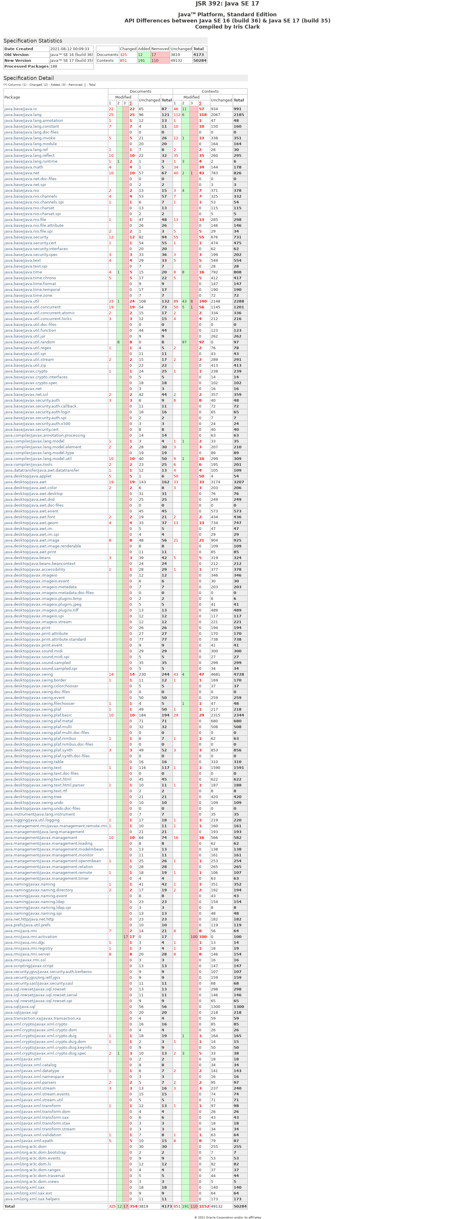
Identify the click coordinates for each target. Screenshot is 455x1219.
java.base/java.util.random (29, 342)
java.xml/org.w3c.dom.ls (27, 1164)
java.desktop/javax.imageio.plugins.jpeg (42, 604)
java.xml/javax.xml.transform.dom (37, 1111)
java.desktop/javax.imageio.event (36, 581)
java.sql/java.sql (19, 1006)
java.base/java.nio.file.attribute (34, 225)
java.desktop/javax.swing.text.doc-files (41, 773)
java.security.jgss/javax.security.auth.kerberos (48, 971)
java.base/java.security (26, 237)
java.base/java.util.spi (25, 354)
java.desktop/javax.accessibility (34, 569)
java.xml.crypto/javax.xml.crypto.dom (40, 1030)
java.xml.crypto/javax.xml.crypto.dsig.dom (45, 1041)
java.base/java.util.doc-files (30, 324)
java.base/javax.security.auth (32, 400)
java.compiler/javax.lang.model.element (42, 447)
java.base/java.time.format (30, 284)
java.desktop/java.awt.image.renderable (42, 546)
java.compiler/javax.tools (28, 464)
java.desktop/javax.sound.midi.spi (36, 657)
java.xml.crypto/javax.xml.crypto (35, 1024)
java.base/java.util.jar (25, 336)
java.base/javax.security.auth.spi (35, 418)
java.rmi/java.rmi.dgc (24, 942)
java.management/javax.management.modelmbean (54, 849)
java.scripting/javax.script (28, 966)
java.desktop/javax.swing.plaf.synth (38, 750)
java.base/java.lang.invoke (29, 138)
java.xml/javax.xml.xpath (28, 1141)
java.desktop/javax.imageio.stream (38, 622)
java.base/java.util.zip (25, 365)
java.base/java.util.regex (27, 348)
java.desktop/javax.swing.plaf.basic (38, 715)
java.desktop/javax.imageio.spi (34, 616)
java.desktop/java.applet (27, 476)
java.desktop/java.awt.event (31, 511)
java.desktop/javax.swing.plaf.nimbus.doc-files (48, 744)
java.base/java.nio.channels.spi (34, 202)
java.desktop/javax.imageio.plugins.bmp (43, 598)
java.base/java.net (21, 173)
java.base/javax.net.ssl (26, 394)
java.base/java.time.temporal (32, 289)
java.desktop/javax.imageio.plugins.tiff (41, 610)
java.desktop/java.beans (27, 558)
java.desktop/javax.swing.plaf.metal (38, 721)
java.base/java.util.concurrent (32, 307)
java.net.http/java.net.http (29, 919)
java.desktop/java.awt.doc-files (34, 505)
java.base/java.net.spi (25, 184)
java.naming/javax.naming (29, 884)
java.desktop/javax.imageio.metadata (40, 587)
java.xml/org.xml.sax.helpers (32, 1199)
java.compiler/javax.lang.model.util (38, 458)
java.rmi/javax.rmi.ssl (25, 960)
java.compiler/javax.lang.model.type (39, 453)
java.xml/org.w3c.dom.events (32, 1158)
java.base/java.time (23, 272)
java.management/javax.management (40, 837)
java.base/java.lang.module (30, 144)
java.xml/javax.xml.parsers (30, 1082)
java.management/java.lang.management (44, 832)
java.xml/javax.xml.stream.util (33, 1100)
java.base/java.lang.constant (31, 126)
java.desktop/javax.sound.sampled (37, 663)
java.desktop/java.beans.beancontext (40, 563)
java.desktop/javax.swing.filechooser (39, 703)
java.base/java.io (20, 109)
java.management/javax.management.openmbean (52, 861)
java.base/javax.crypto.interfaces (36, 377)
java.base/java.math (23, 167)
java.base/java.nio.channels (30, 196)
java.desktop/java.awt (25, 482)
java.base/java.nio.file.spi (28, 231)
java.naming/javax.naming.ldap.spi (37, 907)
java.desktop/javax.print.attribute (36, 633)
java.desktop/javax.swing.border (35, 680)
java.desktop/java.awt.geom (31, 523)
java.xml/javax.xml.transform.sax (36, 1117)
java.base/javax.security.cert (31, 429)
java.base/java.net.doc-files (30, 179)
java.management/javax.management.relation (48, 867)
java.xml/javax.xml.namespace (34, 1076)
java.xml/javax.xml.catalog (30, 1065)
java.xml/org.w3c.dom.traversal (34, 1176)
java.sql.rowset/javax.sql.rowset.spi (38, 1001)
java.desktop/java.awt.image (32, 540)
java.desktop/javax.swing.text (33, 767)
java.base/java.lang (22, 115)
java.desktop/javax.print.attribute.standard (45, 639)
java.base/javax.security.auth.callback (40, 406)
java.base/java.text (22, 260)
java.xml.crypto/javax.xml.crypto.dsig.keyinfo (48, 1047)
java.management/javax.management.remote (48, 872)
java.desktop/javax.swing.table (34, 762)
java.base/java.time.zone (28, 295)
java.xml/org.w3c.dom (25, 1146)
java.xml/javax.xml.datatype (31, 1071)
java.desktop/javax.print (27, 628)
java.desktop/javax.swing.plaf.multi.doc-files (46, 732)
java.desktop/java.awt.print (30, 552)
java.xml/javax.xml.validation (32, 1135)
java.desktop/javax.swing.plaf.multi (38, 727)
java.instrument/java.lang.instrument (39, 814)
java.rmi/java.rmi (20, 931)
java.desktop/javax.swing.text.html (37, 779)
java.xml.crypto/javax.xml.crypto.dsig (40, 1036)
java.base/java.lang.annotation (33, 120)
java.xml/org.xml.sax (24, 1187)
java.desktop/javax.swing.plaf (32, 709)
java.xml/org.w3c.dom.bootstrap (35, 1152)
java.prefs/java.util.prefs (27, 925)
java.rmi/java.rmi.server (27, 954)
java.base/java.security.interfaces (36, 249)
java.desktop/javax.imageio (30, 575)
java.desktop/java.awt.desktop (33, 493)
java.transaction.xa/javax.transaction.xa (42, 1018)
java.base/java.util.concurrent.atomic (39, 313)
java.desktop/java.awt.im (28, 528)
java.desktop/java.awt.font (29, 517)
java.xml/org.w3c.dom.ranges (32, 1170)
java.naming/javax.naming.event (35, 896)
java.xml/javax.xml (22, 1059)
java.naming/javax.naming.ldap (34, 902)
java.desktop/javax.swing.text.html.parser (44, 785)
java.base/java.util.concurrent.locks (38, 319)
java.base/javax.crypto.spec (30, 383)
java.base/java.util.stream (29, 359)
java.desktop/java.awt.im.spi (31, 534)
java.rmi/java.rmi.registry (28, 948)
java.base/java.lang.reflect (29, 155)
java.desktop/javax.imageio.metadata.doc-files (49, 593)
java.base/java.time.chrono (30, 278)
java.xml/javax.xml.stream (30, 1088)
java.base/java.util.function (30, 330)
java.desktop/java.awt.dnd (29, 499)
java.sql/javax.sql (21, 1012)
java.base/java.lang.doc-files (31, 132)
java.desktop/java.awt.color (30, 488)
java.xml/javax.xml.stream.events (37, 1094)
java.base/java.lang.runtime (30, 161)
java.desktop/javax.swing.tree (33, 797)
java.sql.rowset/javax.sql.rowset (35, 989)
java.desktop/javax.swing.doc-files (37, 692)
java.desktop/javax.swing (28, 674)
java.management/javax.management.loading (48, 843)
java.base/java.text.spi (26, 266)
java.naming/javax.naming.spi (33, 913)
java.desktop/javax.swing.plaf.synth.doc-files (47, 756)
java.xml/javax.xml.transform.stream (40, 1129)
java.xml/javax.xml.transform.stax (37, 1123)
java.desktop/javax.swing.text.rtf (35, 791)
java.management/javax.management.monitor (48, 855)
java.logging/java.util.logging (32, 820)
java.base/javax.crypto (26, 371)
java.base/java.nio (21, 190)
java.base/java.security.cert (30, 243)
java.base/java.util (21, 301)
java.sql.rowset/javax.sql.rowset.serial (40, 995)
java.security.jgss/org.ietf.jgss (32, 977)
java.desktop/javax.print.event (33, 645)
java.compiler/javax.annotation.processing (44, 435)
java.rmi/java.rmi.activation (30, 937)
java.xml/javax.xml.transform (32, 1106)
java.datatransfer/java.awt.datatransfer (41, 470)
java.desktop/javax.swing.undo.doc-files (42, 808)
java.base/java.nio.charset (29, 208)
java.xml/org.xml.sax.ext (28, 1193)
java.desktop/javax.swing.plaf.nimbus (40, 738)
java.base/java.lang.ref (26, 149)
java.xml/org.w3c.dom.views (31, 1181)
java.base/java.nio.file (25, 219)
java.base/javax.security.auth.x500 (37, 423)
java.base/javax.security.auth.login (37, 412)
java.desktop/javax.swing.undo (33, 802)
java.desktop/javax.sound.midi (33, 651)
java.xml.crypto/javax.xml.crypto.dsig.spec (45, 1053)
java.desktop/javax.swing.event (34, 697)
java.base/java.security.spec (31, 254)
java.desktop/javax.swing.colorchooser (41, 686)
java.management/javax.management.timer (46, 878)
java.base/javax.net (23, 389)
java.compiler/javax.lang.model (34, 441)
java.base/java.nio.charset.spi (32, 214)
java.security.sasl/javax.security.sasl (38, 983)
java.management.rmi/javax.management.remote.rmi (55, 826)
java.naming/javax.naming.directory (38, 890)
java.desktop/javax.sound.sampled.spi (40, 668)
